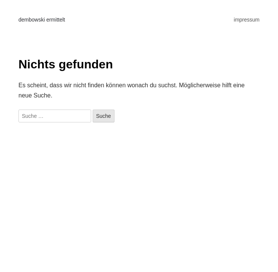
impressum (247, 20)
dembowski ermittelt (41, 20)
